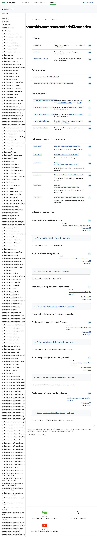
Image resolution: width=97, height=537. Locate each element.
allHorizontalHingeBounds (70, 146)
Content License (80, 429)
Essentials (23, 2)
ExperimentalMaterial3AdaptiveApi (46, 77)
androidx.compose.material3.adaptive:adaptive (76, 225)
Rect (39, 146)
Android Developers (37, 20)
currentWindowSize (40, 128)
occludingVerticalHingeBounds (72, 175)
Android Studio (88, 2)
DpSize (66, 123)
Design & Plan (38, 2)
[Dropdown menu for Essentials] (29, 2)
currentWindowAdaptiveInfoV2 (44, 114)
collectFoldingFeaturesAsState (45, 100)
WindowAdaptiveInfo (41, 59)
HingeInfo (37, 45)
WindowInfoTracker (64, 102)
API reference (8, 9)
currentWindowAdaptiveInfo (44, 107)
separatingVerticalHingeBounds (72, 197)
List (35, 146)
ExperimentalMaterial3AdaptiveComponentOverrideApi (53, 83)
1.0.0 (89, 230)
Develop (47, 20)
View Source (85, 228)
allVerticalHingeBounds (69, 154)
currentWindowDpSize (41, 121)
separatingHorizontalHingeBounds (66, 187)
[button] (12, 33)
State (79, 102)
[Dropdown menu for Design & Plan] (45, 2)
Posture (60, 47)
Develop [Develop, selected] (53, 2)
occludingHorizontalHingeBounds (66, 165)
